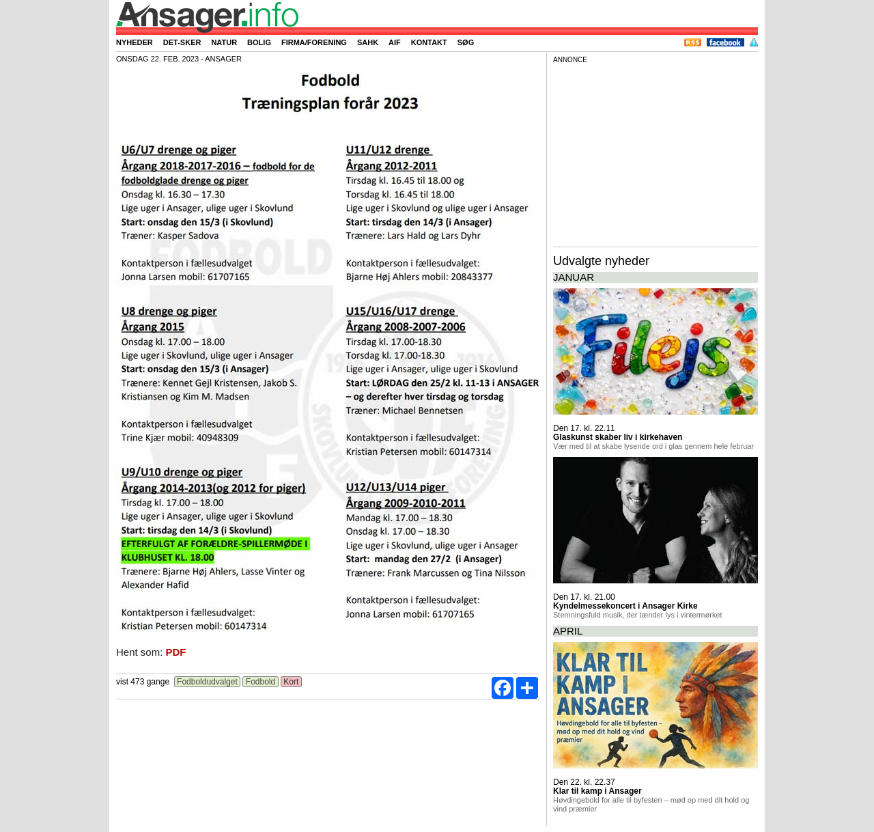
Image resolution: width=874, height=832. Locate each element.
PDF (176, 652)
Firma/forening (314, 42)
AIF (395, 42)
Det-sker (182, 42)
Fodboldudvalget (207, 682)
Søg (465, 42)
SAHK (367, 42)
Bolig (259, 42)
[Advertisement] (655, 153)
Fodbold (260, 682)
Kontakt (429, 42)
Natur (224, 42)
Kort (291, 682)
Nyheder (134, 42)
